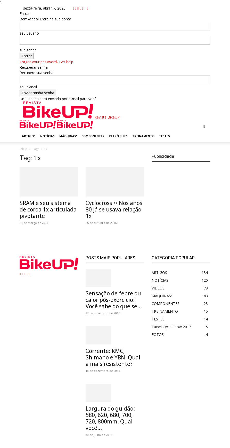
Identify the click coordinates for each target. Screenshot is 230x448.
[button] (204, 126)
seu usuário (29, 33)
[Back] (87, 8)
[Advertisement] (181, 204)
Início (23, 149)
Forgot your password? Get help (46, 61)
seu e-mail (28, 86)
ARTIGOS (29, 136)
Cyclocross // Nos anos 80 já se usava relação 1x (114, 209)
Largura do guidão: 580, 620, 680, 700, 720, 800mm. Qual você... (110, 418)
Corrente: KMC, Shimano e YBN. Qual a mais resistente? (113, 357)
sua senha (28, 50)
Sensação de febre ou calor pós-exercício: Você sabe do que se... (114, 300)
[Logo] (38, 127)
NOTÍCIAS (47, 136)
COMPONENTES (92, 136)
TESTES (164, 136)
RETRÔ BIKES (118, 136)
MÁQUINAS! (68, 136)
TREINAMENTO (143, 136)
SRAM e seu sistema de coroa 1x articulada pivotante (48, 209)
